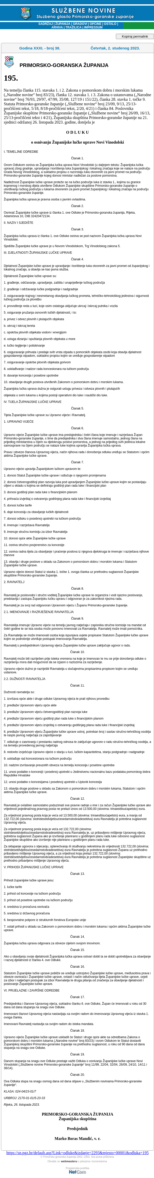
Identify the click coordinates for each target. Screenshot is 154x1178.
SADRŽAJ (44, 24)
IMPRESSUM (93, 27)
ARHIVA (57, 27)
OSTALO (110, 24)
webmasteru (69, 1161)
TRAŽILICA (73, 27)
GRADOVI (80, 24)
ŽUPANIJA (62, 24)
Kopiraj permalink (135, 36)
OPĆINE (95, 24)
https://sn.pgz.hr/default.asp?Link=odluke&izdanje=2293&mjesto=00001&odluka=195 (77, 1153)
